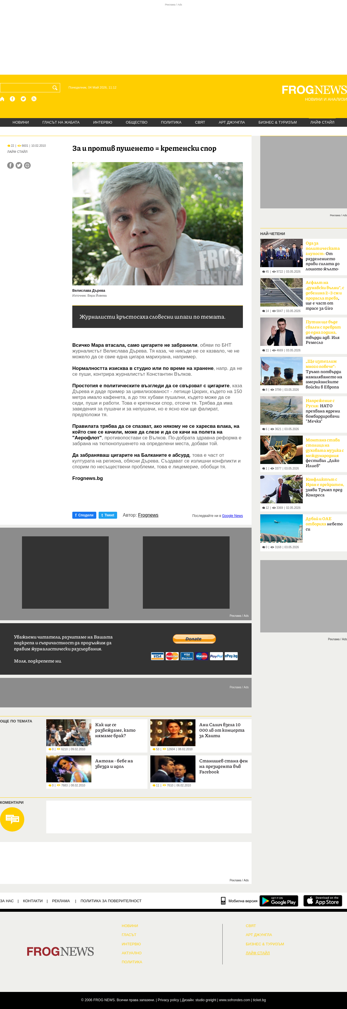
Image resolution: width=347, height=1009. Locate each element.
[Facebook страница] (13, 99)
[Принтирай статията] (27, 165)
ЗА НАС (7, 901)
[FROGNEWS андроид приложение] (279, 901)
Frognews (148, 515)
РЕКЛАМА (61, 901)
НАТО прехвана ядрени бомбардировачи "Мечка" (323, 411)
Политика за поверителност (111, 901)
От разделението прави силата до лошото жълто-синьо (323, 258)
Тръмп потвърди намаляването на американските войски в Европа (324, 374)
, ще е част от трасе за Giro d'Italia (325, 297)
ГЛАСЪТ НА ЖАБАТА (61, 122)
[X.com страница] (23, 99)
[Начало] (2, 99)
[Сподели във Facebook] (10, 165)
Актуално (132, 953)
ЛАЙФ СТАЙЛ (322, 122)
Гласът (129, 935)
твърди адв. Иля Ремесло (323, 332)
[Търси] (56, 87)
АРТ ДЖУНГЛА (232, 122)
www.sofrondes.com (234, 1000)
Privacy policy (168, 1000)
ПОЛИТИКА (171, 122)
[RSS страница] (34, 99)
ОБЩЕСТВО (136, 122)
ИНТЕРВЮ (102, 122)
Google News (232, 516)
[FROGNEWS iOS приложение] (323, 901)
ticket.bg (259, 1000)
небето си (324, 524)
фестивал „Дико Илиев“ (325, 453)
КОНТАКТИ (33, 901)
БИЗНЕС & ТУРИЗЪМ (278, 122)
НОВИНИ (21, 122)
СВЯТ (200, 122)
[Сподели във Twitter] (19, 165)
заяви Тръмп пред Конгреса (325, 487)
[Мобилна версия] (239, 901)
